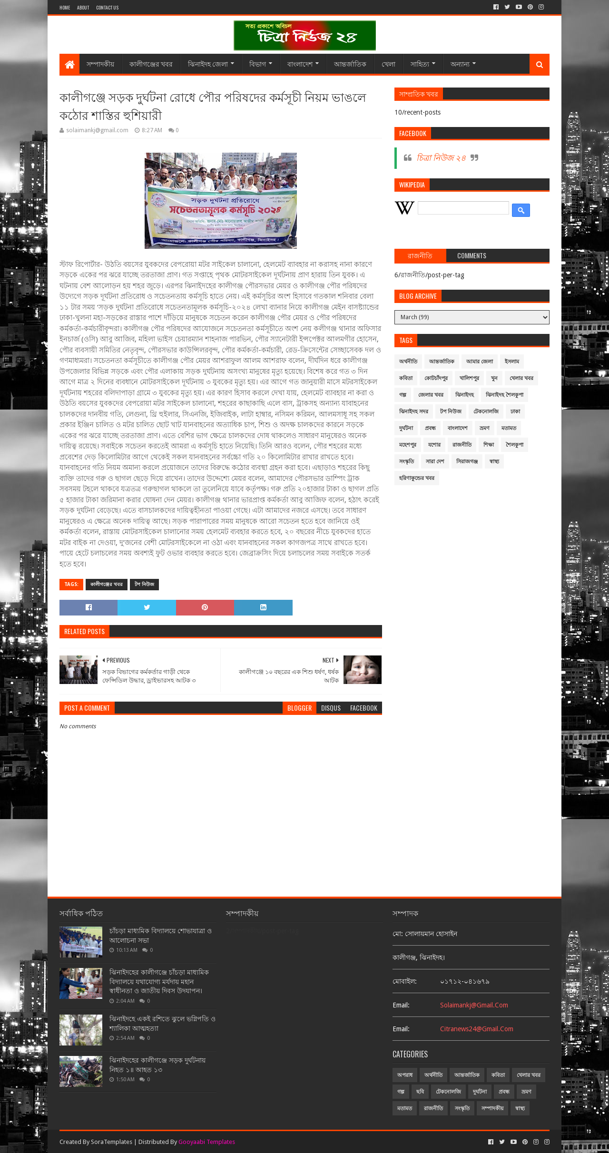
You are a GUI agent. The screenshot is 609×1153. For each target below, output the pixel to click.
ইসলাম (512, 362)
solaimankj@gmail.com (474, 1005)
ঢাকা (515, 412)
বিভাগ (257, 63)
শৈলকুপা (514, 445)
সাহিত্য (420, 63)
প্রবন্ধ (430, 428)
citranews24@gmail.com (476, 1029)
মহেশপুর (407, 445)
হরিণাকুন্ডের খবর (416, 478)
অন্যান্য (460, 63)
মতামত (508, 428)
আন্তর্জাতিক (350, 63)
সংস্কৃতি (406, 462)
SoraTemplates (111, 1141)
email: (401, 1005)
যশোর (434, 445)
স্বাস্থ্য (494, 462)
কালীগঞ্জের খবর (151, 63)
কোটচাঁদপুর (436, 378)
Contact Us (107, 7)
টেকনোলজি (486, 412)
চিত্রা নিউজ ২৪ (441, 158)
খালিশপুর (469, 378)
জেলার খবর (430, 395)
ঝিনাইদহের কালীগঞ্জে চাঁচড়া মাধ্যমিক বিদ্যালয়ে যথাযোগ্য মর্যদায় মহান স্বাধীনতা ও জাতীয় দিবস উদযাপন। (159, 981)
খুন (494, 378)
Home (64, 7)
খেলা (388, 63)
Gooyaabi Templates (206, 1141)
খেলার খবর (521, 378)
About (83, 7)
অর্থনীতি (408, 362)
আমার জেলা (479, 362)
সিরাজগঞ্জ (467, 462)
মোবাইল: (405, 981)
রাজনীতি (461, 445)
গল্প (402, 395)
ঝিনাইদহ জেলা (208, 63)
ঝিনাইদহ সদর (413, 412)
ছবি (420, 1092)
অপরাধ (405, 1075)
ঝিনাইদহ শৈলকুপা (504, 395)
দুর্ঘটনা (406, 428)
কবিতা (406, 378)
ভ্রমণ (485, 428)
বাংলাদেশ (300, 63)
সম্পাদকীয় (100, 63)
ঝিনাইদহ (464, 395)
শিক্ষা (488, 445)
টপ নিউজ (144, 584)
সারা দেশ (435, 462)
